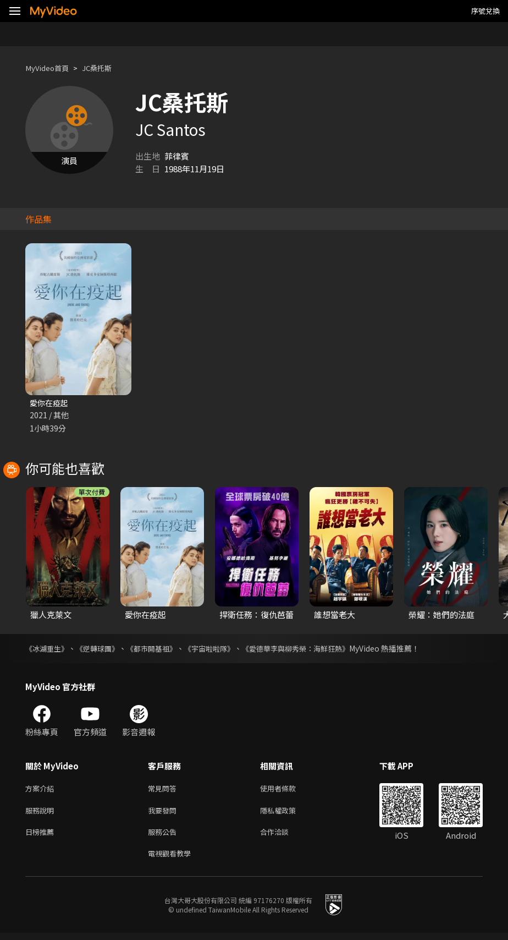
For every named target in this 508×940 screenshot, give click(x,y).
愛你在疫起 (50, 403)
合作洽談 (283, 836)
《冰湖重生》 (48, 649)
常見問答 (164, 790)
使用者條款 (287, 790)
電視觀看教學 (172, 859)
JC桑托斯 (106, 68)
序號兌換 (485, 11)
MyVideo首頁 (50, 68)
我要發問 (164, 813)
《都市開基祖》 (160, 649)
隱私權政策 (287, 813)
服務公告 (164, 836)
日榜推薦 (41, 836)
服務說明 (41, 813)
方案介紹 (41, 790)
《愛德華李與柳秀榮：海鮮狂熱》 (314, 649)
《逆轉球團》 (102, 649)
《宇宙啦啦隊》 (222, 649)
